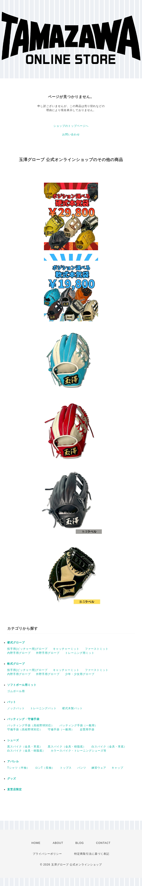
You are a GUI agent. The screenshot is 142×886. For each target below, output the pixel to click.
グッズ (11, 778)
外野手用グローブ (48, 652)
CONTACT (103, 843)
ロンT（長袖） (45, 767)
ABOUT (58, 843)
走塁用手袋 (87, 729)
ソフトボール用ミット (22, 684)
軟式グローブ (16, 663)
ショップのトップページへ (71, 125)
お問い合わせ (71, 134)
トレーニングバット (43, 708)
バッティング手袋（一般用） (79, 725)
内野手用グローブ (19, 652)
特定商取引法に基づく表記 (91, 853)
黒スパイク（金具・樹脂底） (67, 746)
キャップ (117, 767)
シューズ (13, 740)
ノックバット (16, 708)
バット (11, 702)
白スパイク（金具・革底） (109, 746)
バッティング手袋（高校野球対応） (30, 725)
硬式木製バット (72, 708)
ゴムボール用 (16, 691)
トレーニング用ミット (79, 652)
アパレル (13, 761)
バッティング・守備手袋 (23, 719)
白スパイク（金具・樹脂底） (26, 750)
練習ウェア (99, 767)
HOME (36, 843)
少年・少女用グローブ (79, 674)
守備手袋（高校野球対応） (24, 729)
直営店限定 (14, 789)
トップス (66, 767)
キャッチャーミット (66, 648)
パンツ (81, 767)
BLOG (80, 843)
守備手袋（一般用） (61, 729)
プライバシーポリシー (47, 853)
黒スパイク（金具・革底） (24, 746)
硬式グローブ (16, 642)
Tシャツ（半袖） (18, 767)
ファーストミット (96, 648)
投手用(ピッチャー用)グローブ (27, 648)
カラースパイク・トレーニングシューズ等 (78, 750)
